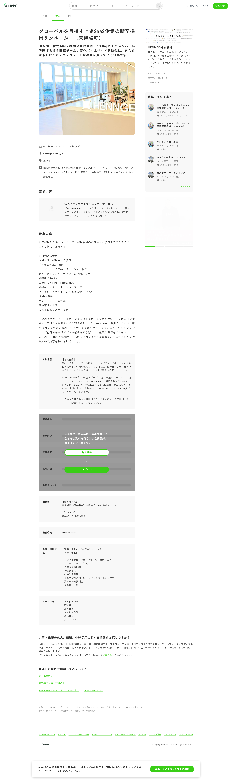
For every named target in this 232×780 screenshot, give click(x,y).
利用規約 (142, 734)
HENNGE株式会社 (130, 707)
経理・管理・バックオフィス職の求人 (59, 690)
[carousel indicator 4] (179, 246)
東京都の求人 (46, 676)
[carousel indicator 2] (159, 246)
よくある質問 (155, 734)
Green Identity (186, 734)
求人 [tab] (58, 16)
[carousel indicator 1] (150, 246)
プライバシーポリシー (79, 734)
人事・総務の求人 (93, 690)
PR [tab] (70, 16)
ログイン (206, 6)
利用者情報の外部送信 (125, 734)
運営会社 (62, 734)
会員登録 (220, 6)
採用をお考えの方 (47, 734)
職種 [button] (74, 5)
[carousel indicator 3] (169, 246)
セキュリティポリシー (102, 734)
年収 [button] (110, 5)
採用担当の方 (193, 6)
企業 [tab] (45, 16)
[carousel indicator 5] (188, 246)
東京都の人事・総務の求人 (53, 683)
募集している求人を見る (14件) (172, 769)
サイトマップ (170, 734)
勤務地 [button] (94, 5)
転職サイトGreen (47, 707)
